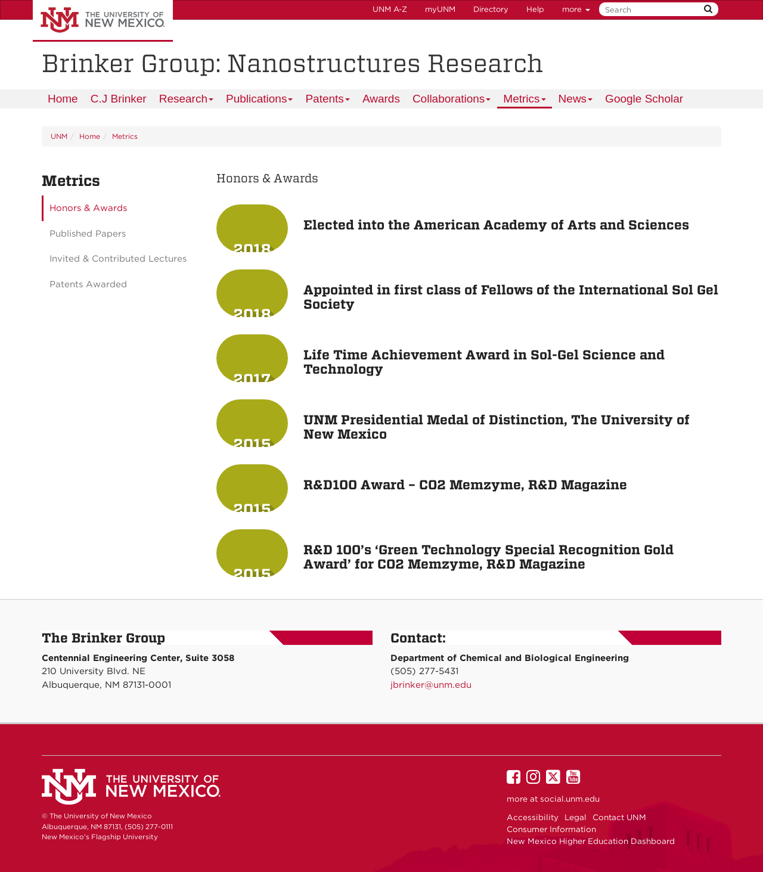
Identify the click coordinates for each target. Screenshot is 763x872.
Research (187, 100)
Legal (576, 817)
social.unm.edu (570, 798)
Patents (328, 100)
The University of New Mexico (103, 21)
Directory (490, 9)
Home (63, 98)
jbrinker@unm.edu (431, 684)
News (576, 100)
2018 (252, 249)
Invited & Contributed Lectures (118, 258)
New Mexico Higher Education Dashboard (591, 841)
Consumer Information (551, 829)
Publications (260, 100)
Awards (381, 98)
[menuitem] (63, 98)
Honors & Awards (88, 208)
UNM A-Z (390, 9)
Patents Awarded (88, 284)
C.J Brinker (119, 98)
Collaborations (452, 100)
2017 (252, 379)
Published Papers (87, 233)
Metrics (525, 100)
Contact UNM (619, 817)
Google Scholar (644, 98)
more (576, 9)
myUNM (440, 9)
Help (535, 9)
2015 (252, 444)
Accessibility (533, 817)
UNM (59, 136)
